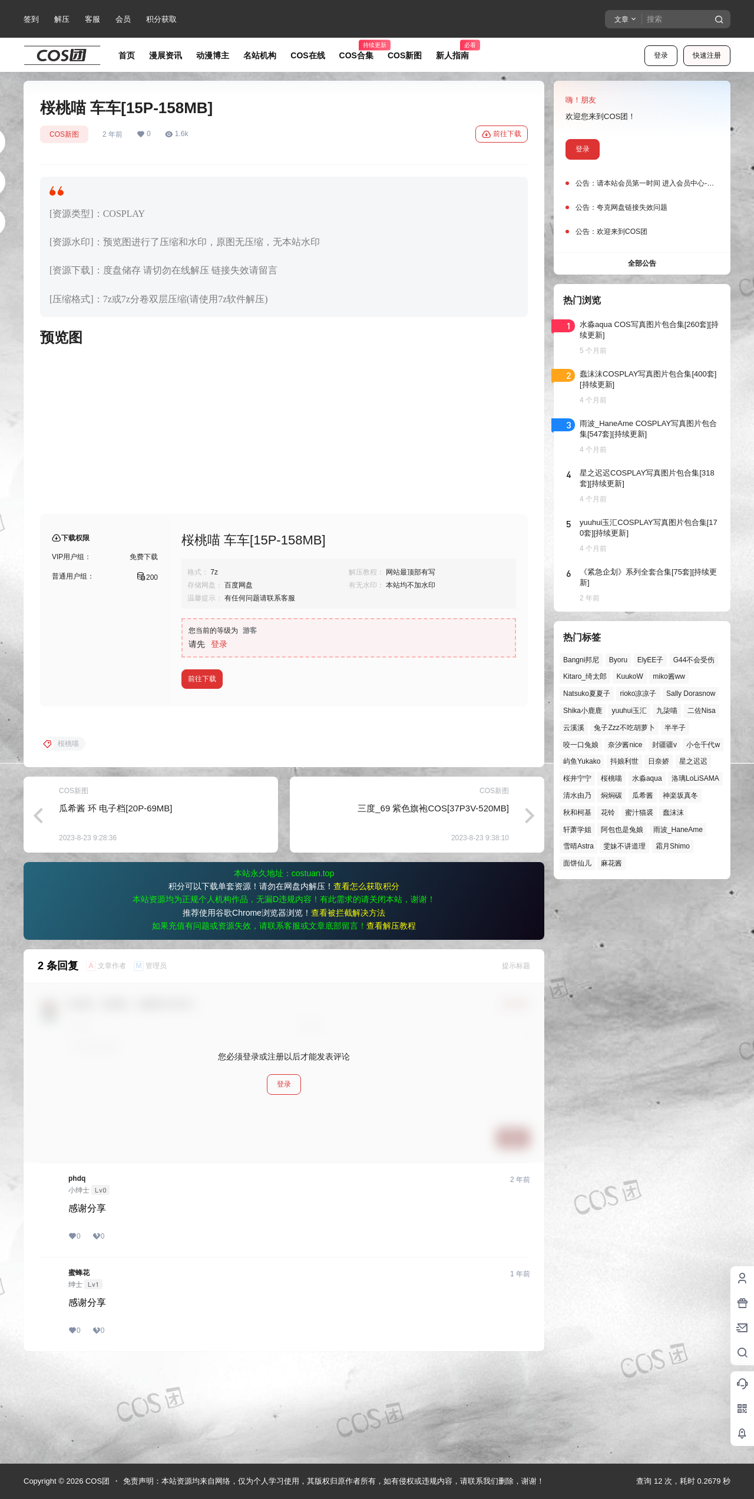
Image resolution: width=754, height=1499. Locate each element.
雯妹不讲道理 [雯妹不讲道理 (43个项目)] (624, 846)
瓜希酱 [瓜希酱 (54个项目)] (642, 795)
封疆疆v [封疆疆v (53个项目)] (664, 745)
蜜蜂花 (79, 1367)
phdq (76, 1273)
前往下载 (501, 134)
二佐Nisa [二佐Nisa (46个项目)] (701, 710)
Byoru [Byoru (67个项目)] (618, 660)
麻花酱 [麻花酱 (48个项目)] (611, 863)
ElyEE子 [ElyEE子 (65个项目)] (650, 660)
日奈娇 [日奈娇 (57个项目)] (658, 761)
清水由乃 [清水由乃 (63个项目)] (577, 795)
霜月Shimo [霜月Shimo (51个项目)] (673, 846)
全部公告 (642, 263)
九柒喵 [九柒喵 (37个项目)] (666, 710)
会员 (123, 19)
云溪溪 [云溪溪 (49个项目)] (573, 728)
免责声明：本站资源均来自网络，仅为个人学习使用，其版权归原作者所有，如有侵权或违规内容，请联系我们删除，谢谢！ (333, 1481)
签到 (31, 19)
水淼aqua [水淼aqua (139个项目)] (647, 778)
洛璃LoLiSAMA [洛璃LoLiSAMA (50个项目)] (695, 778)
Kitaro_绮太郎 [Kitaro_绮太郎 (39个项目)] (585, 676)
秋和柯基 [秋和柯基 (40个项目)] (577, 812)
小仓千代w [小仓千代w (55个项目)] (703, 745)
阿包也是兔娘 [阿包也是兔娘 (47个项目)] (622, 830)
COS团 (96, 1481)
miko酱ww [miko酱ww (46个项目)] (669, 676)
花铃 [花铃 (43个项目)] (608, 812)
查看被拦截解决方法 (348, 1007)
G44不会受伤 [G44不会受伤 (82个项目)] (694, 660)
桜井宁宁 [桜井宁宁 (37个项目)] (577, 778)
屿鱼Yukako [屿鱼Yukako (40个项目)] (581, 761)
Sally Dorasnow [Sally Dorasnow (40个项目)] (690, 693)
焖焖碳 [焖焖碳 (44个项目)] (611, 795)
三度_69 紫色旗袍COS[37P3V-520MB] (433, 903)
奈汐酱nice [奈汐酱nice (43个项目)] (625, 745)
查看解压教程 (391, 1020)
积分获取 (161, 19)
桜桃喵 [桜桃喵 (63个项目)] (611, 778)
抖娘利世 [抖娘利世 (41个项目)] (624, 761)
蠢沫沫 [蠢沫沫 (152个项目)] (673, 812)
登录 (661, 55)
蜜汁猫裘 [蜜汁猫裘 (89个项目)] (639, 812)
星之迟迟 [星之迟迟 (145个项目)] (693, 761)
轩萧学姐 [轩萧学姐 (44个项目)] (577, 830)
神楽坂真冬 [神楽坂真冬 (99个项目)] (680, 795)
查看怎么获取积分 (366, 981)
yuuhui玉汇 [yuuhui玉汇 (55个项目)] (628, 710)
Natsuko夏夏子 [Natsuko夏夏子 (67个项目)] (586, 693)
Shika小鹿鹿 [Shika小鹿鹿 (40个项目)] (582, 710)
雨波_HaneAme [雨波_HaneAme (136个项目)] (678, 830)
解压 (62, 19)
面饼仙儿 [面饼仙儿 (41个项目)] (577, 863)
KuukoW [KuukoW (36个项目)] (629, 676)
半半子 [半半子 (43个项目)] (675, 728)
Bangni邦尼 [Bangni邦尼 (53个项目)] (581, 660)
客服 (92, 19)
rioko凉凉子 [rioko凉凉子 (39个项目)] (638, 693)
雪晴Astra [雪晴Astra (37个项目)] (578, 846)
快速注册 (707, 55)
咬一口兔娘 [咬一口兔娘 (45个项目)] (580, 745)
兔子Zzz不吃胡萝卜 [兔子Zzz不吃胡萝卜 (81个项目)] (624, 728)
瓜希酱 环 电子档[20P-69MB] (116, 903)
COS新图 (64, 134)
